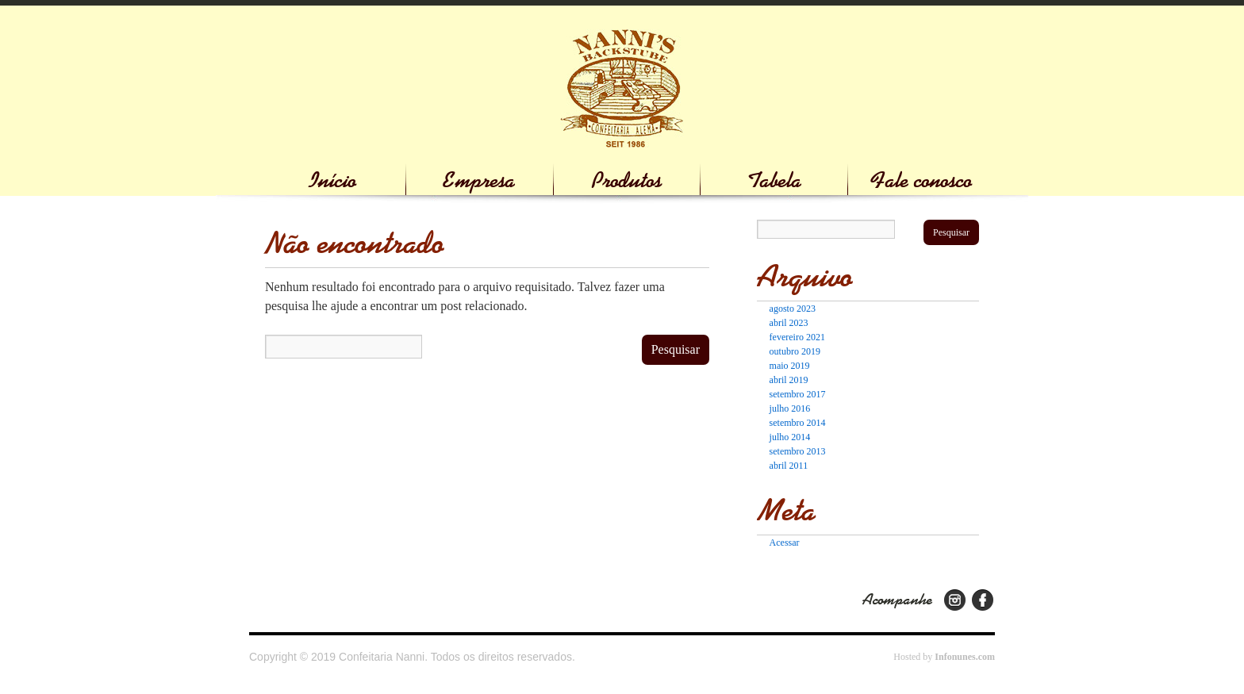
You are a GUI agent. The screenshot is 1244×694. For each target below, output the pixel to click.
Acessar (785, 542)
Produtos (627, 181)
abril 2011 (789, 465)
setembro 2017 (798, 394)
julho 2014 (790, 437)
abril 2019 (789, 379)
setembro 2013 (798, 451)
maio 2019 (790, 365)
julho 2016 (790, 408)
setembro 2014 (798, 422)
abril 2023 (789, 322)
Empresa (479, 181)
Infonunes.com (965, 656)
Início (332, 181)
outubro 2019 (795, 351)
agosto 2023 (793, 308)
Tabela (774, 181)
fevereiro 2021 (797, 337)
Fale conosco (921, 181)
